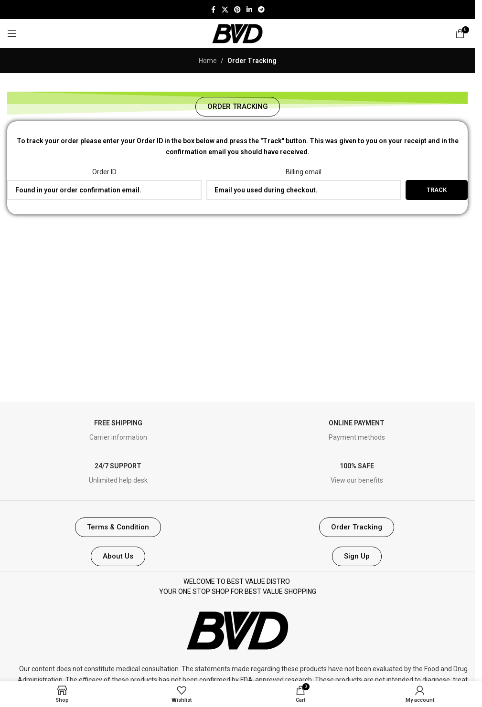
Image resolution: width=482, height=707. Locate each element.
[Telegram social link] (261, 9)
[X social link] (225, 9)
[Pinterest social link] (237, 9)
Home (208, 60)
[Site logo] (237, 33)
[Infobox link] (118, 431)
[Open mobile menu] (11, 33)
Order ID (104, 172)
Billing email (303, 172)
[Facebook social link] (213, 9)
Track (437, 189)
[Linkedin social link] (249, 9)
